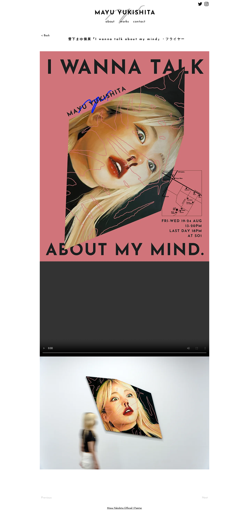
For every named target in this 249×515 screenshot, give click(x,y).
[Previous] (52, 497)
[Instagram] (206, 4)
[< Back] (52, 35)
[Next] (199, 497)
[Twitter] (200, 4)
